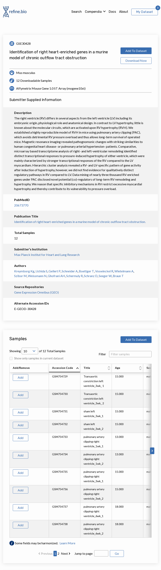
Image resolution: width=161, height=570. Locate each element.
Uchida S (41, 271)
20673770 (21, 205)
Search (76, 12)
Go (117, 553)
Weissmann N (37, 276)
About (123, 12)
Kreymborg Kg (24, 271)
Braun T (118, 276)
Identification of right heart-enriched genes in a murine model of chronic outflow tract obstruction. (80, 222)
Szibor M (20, 276)
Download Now (136, 60)
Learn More (67, 543)
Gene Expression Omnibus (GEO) (36, 292)
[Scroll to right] (152, 450)
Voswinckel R (104, 271)
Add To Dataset (136, 51)
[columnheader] (64, 368)
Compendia (93, 12)
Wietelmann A (123, 271)
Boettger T (86, 271)
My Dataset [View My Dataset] (144, 12)
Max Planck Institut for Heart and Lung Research (47, 254)
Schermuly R (74, 276)
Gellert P (55, 271)
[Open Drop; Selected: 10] (30, 351)
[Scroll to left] (9, 450)
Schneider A (70, 271)
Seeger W (105, 276)
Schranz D (91, 276)
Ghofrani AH (56, 276)
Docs (112, 12)
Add (20, 377)
